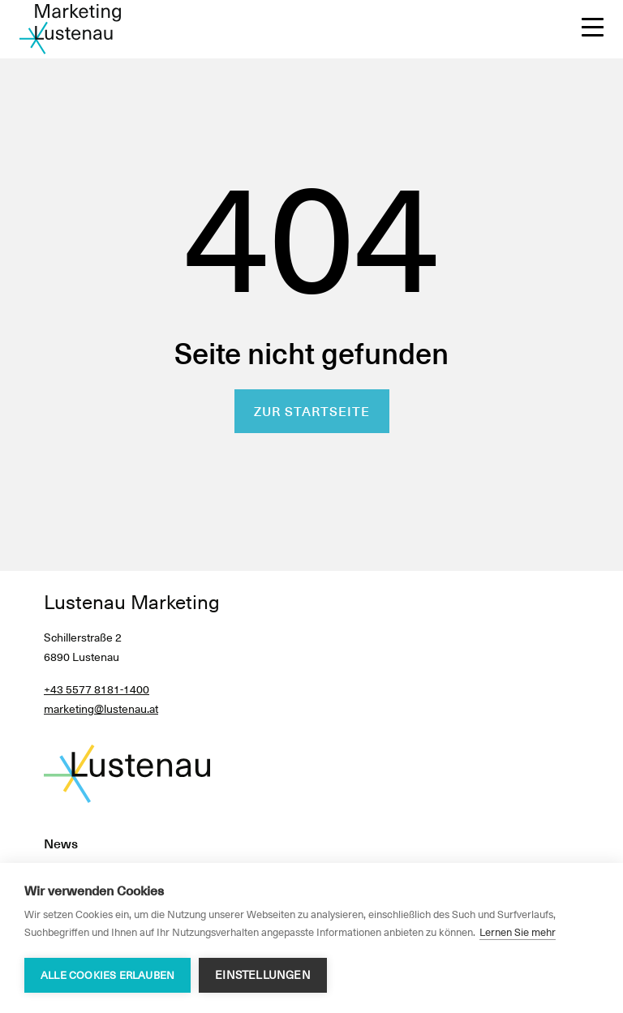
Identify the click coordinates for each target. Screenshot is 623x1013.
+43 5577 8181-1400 (96, 689)
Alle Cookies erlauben (107, 975)
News (61, 844)
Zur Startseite (312, 411)
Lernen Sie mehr (517, 932)
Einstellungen (263, 975)
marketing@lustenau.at (101, 709)
